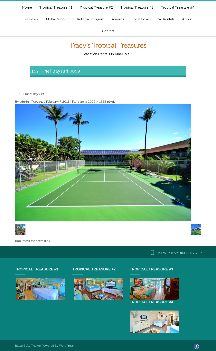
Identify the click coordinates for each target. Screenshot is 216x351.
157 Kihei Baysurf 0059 (33, 94)
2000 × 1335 (97, 101)
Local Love (140, 19)
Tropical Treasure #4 (177, 7)
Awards (118, 19)
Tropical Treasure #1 (55, 7)
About (187, 19)
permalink (42, 241)
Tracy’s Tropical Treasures (108, 45)
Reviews (31, 19)
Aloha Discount (57, 19)
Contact (108, 31)
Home (27, 7)
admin (24, 101)
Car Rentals (165, 19)
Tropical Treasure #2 (96, 7)
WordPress (66, 345)
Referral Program (90, 19)
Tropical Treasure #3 (137, 7)
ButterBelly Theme (28, 345)
